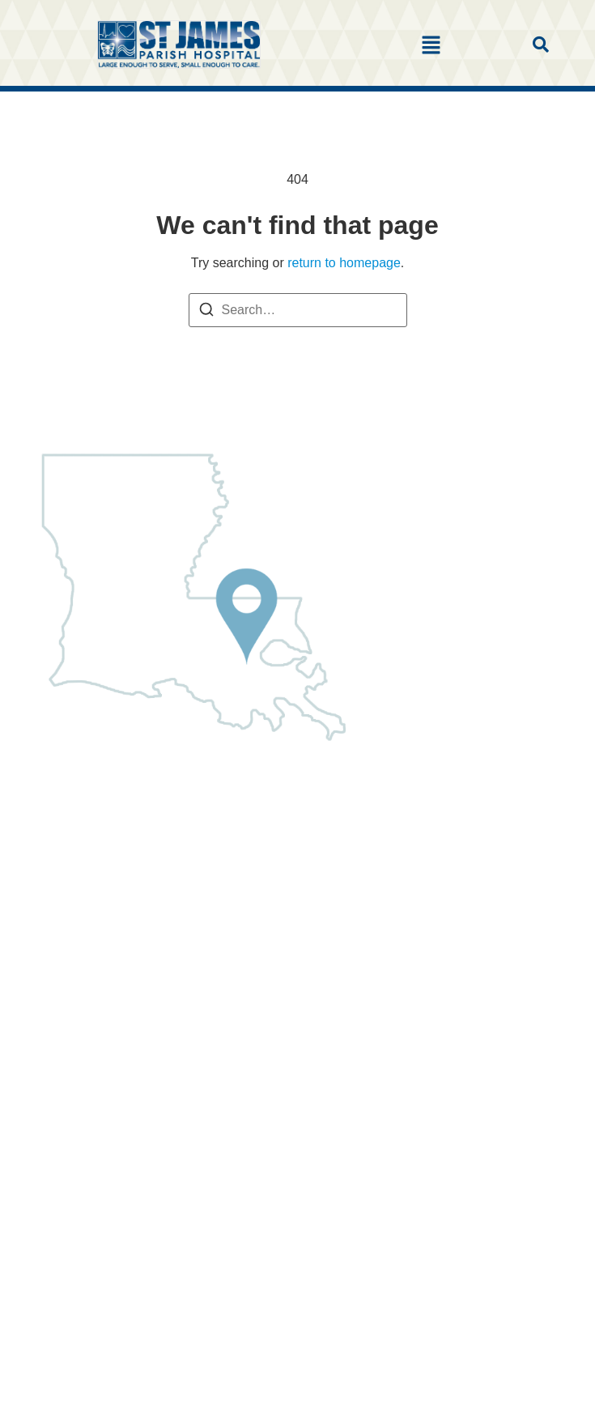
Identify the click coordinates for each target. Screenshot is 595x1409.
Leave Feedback (76, 1055)
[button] (431, 46)
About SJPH (63, 821)
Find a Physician (75, 877)
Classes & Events (79, 1027)
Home (45, 792)
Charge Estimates (79, 970)
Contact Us (60, 1084)
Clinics (47, 849)
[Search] (206, 312)
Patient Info (61, 906)
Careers (51, 999)
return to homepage (344, 263)
